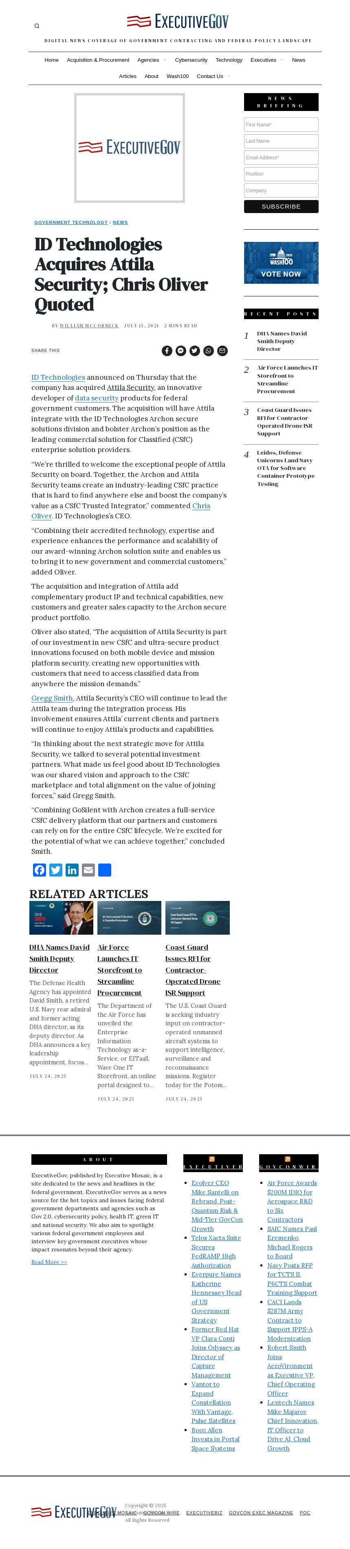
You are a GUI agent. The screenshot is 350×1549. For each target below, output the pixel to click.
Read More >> (49, 1262)
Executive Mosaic (107, 1512)
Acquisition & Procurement (98, 60)
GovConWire (291, 1167)
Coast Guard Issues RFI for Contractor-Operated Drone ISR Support (192, 970)
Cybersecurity (191, 60)
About (151, 76)
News (299, 60)
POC (304, 1512)
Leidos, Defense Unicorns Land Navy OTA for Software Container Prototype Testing (286, 470)
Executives (263, 60)
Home (52, 60)
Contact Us (210, 76)
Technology (229, 60)
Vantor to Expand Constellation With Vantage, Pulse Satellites (214, 1402)
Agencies (148, 60)
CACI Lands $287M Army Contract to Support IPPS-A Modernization (290, 1320)
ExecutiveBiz (220, 1167)
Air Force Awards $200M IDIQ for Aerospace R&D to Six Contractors (292, 1201)
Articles (127, 76)
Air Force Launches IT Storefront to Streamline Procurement (119, 970)
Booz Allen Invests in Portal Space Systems (216, 1439)
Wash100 (178, 76)
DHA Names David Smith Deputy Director (59, 958)
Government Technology (71, 222)
